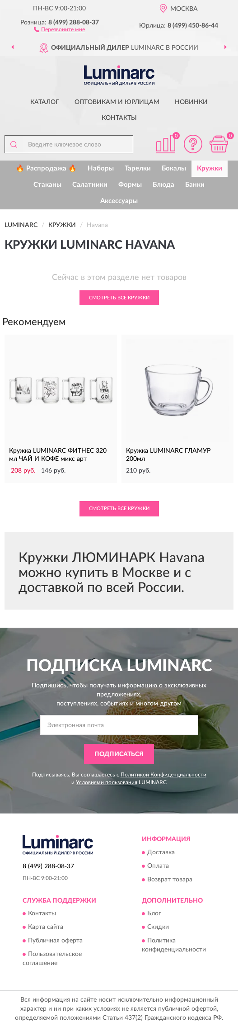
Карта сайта (45, 927)
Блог (154, 913)
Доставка (161, 852)
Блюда (163, 184)
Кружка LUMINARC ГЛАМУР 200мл (168, 455)
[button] (59, 29)
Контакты (119, 118)
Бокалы (174, 168)
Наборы (101, 168)
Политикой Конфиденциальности (163, 774)
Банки (195, 184)
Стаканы (47, 184)
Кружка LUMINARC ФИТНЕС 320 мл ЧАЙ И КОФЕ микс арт (58, 455)
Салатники (89, 184)
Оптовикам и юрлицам (117, 102)
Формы (130, 184)
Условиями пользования (106, 782)
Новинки (191, 102)
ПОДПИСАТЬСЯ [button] (119, 754)
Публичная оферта (55, 940)
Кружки (209, 168)
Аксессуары (119, 201)
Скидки (158, 927)
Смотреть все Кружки (119, 297)
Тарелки (138, 168)
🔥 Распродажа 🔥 (46, 168)
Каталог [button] (44, 102)
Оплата (158, 866)
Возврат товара (169, 879)
